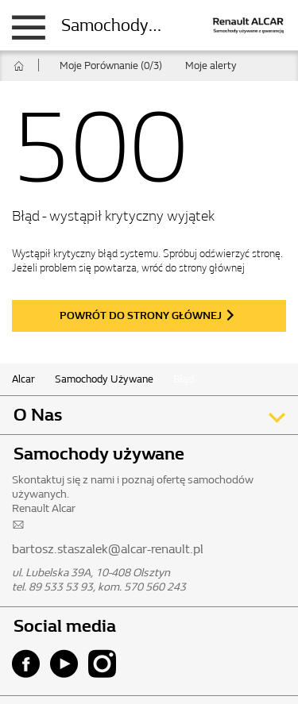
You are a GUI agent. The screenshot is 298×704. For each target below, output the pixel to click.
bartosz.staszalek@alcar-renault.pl (107, 548)
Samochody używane (140, 25)
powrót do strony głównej (141, 315)
